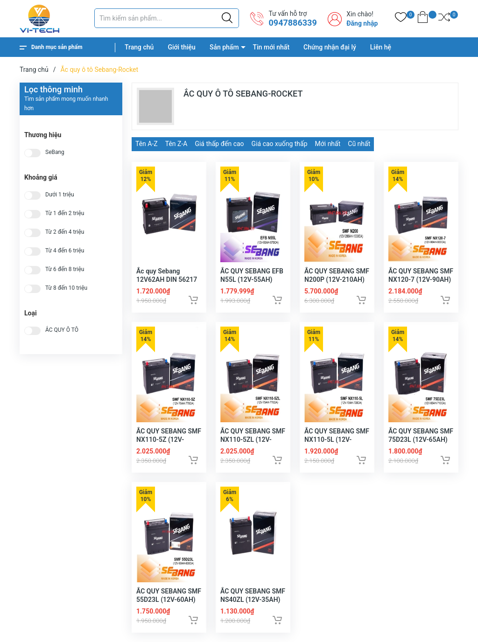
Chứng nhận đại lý (329, 47)
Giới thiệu (182, 47)
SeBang (54, 152)
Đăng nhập (362, 23)
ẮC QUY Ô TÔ (61, 330)
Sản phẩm (224, 47)
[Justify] (227, 18)
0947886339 (292, 23)
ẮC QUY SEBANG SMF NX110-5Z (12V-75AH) (168, 439)
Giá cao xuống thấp (280, 143)
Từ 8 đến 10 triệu (66, 288)
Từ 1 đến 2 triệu (64, 213)
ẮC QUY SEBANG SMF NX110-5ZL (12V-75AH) (252, 439)
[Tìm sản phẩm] (167, 18)
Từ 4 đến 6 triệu (64, 250)
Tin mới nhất (271, 47)
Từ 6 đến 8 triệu (64, 269)
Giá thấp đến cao (219, 143)
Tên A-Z (146, 143)
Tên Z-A (176, 143)
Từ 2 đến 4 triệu (64, 232)
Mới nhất (328, 143)
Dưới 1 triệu (59, 194)
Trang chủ (139, 47)
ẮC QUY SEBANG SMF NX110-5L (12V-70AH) (336, 439)
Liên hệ (380, 47)
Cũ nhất (359, 143)
